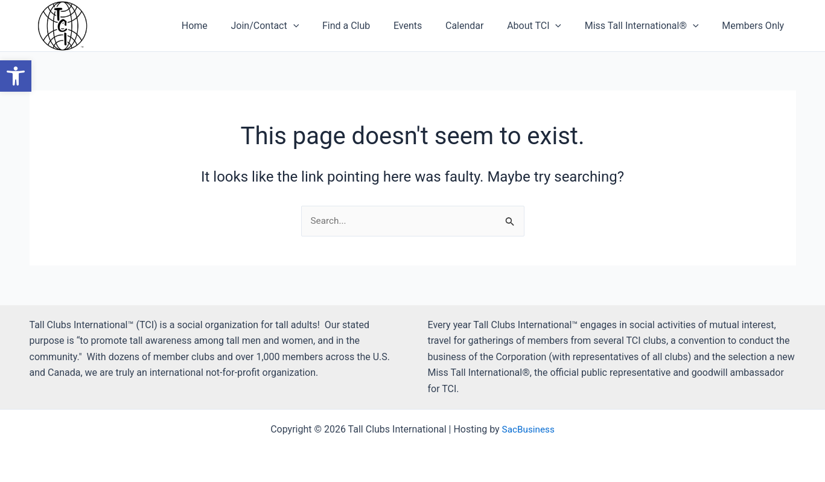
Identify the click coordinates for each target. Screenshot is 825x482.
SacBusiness (528, 429)
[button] (319, 26)
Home (225, 25)
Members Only (755, 25)
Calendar (478, 25)
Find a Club (368, 25)
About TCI (544, 26)
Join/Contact (291, 26)
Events (426, 25)
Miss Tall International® (648, 26)
